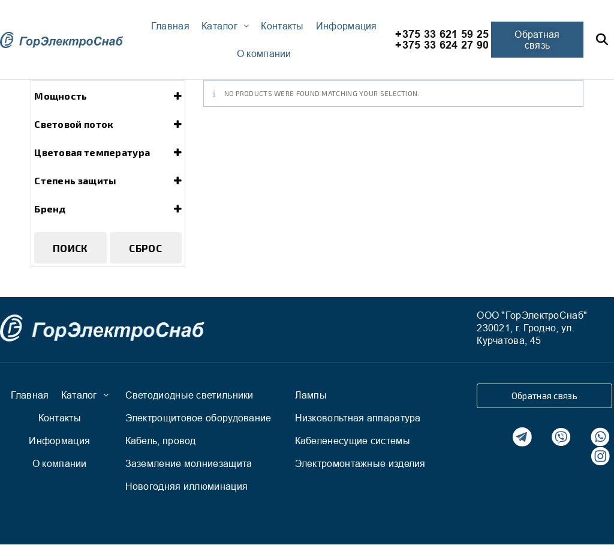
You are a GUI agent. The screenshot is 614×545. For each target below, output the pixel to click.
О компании (264, 53)
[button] (537, 40)
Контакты (282, 25)
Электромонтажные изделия (360, 463)
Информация (346, 25)
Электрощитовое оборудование (198, 417)
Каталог (225, 25)
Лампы (311, 395)
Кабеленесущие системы (352, 440)
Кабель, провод (160, 440)
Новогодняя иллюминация (186, 486)
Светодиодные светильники (189, 395)
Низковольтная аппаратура (358, 417)
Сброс (145, 248)
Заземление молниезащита (188, 463)
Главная (170, 25)
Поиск (70, 248)
